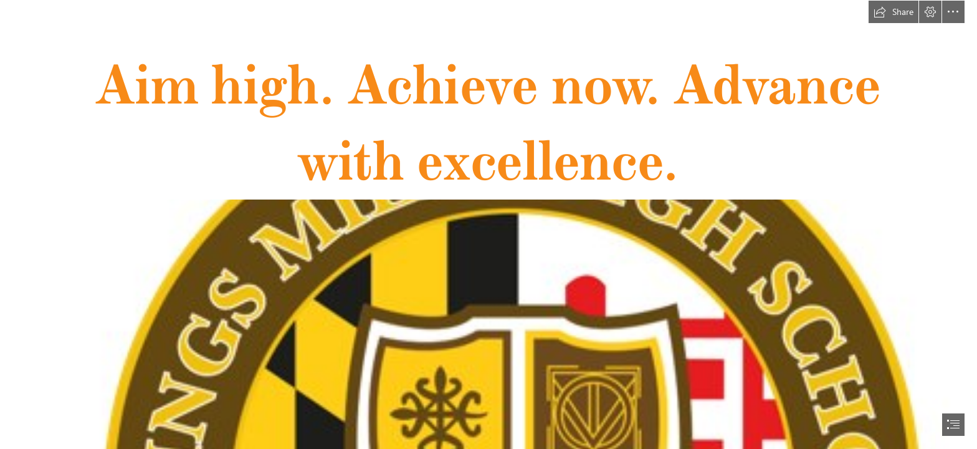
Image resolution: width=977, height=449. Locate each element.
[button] (893, 12)
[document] (488, 224)
